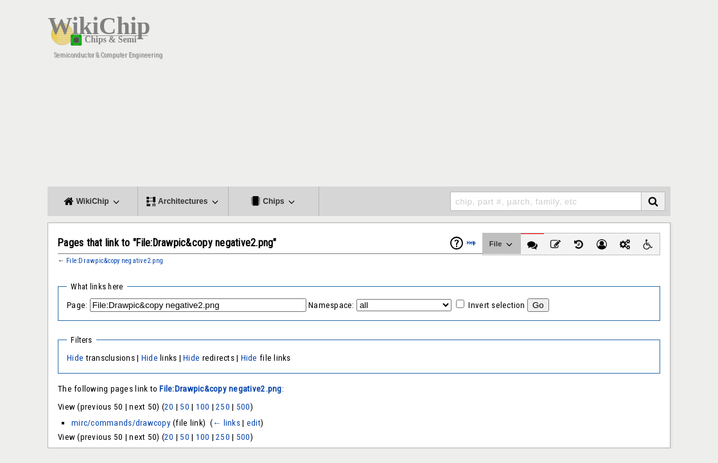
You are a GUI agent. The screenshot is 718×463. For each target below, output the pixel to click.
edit (254, 423)
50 (184, 407)
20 (169, 407)
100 (203, 407)
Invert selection (496, 305)
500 (243, 407)
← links (226, 423)
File (501, 244)
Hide (75, 358)
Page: (77, 305)
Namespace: (331, 305)
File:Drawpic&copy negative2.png (114, 261)
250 (223, 407)
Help (471, 243)
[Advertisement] (436, 96)
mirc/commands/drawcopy (121, 423)
